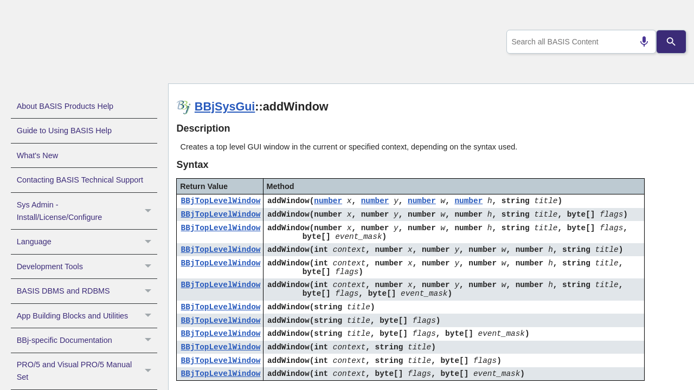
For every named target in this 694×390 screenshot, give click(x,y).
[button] (149, 211)
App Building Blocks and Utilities (87, 316)
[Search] (671, 42)
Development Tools (87, 266)
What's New (37, 155)
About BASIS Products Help (65, 106)
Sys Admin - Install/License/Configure (87, 211)
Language (87, 241)
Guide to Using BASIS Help (64, 130)
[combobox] (579, 42)
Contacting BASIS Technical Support (80, 180)
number (328, 201)
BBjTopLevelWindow (221, 201)
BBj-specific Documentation (87, 340)
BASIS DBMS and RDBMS (87, 291)
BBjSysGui (225, 106)
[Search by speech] (640, 41)
